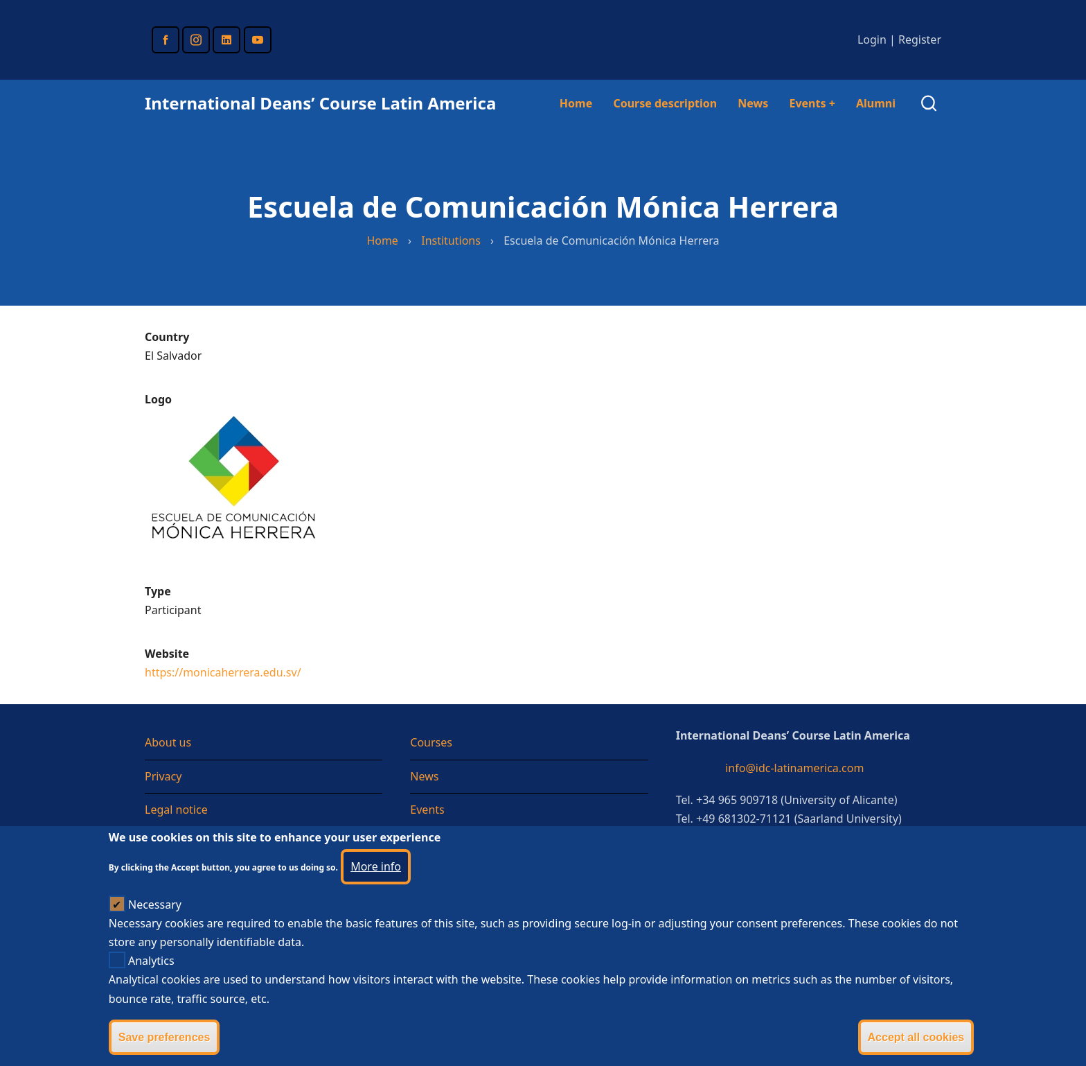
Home (576, 103)
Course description (665, 103)
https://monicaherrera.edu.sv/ (223, 672)
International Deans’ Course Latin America (320, 102)
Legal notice (176, 809)
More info (375, 883)
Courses (431, 742)
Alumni (876, 103)
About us (168, 742)
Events (812, 103)
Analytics (151, 977)
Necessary (154, 921)
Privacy (163, 776)
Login (872, 39)
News (753, 103)
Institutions (451, 240)
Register (919, 39)
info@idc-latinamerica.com (794, 768)
